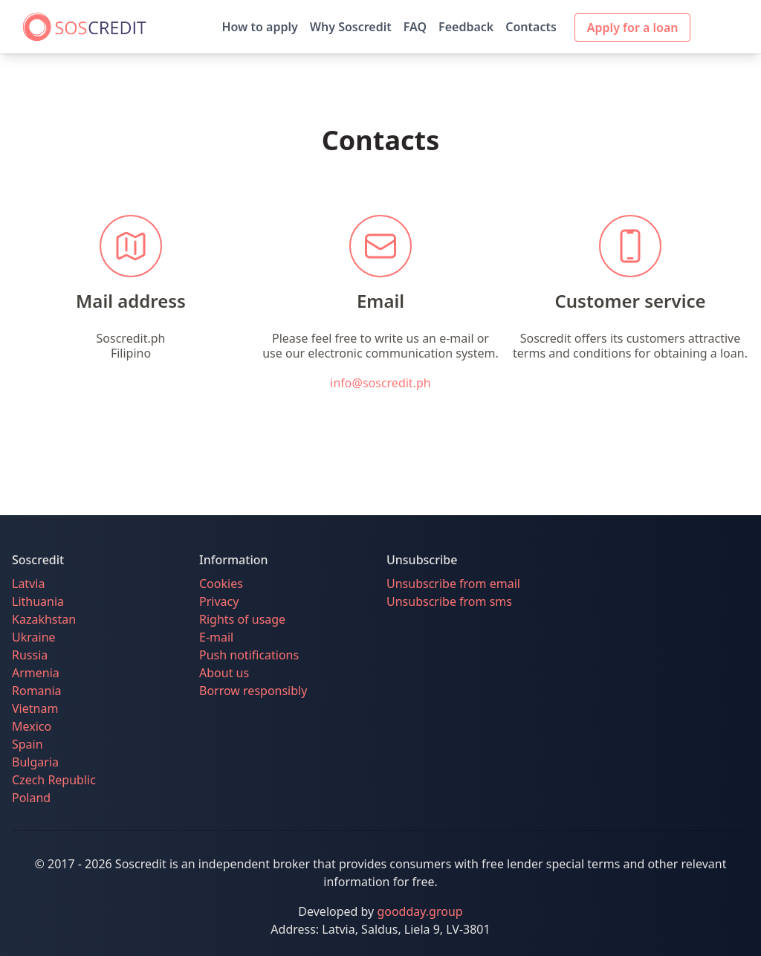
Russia (30, 655)
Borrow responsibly (253, 690)
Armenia (35, 673)
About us (224, 673)
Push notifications (249, 655)
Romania (37, 690)
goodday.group (419, 911)
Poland (31, 797)
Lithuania (38, 601)
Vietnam (35, 708)
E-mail (216, 637)
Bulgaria (35, 762)
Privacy (219, 601)
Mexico (31, 726)
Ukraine (34, 637)
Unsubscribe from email (453, 583)
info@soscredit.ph (380, 383)
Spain (27, 744)
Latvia (28, 583)
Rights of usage (242, 619)
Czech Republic (54, 780)
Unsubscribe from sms (449, 601)
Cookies (221, 583)
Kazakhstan (44, 619)
